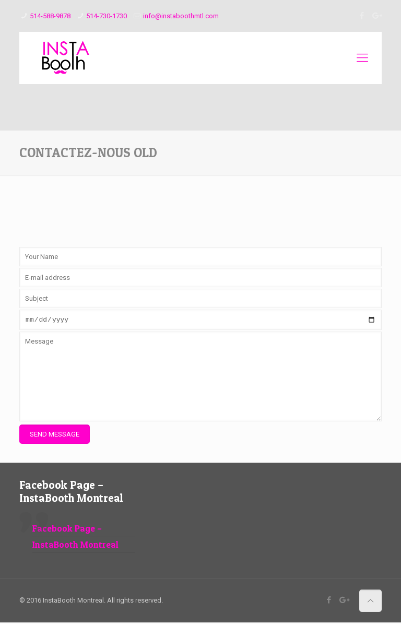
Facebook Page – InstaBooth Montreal (71, 493)
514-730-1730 (106, 16)
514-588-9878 (50, 16)
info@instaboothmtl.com (181, 16)
